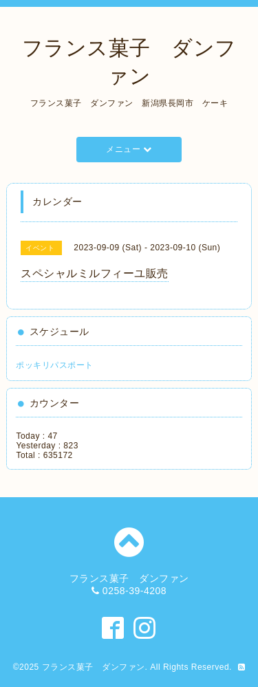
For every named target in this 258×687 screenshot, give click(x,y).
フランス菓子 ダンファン (93, 667)
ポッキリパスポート (55, 365)
